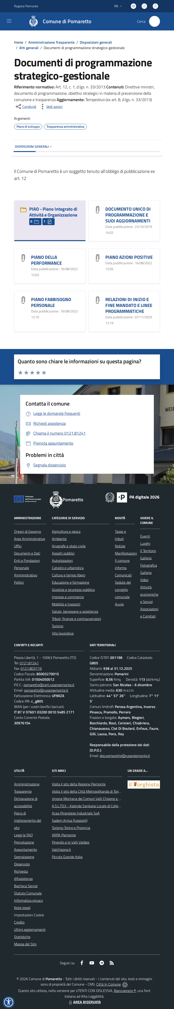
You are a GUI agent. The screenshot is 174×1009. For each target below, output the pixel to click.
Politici (19, 582)
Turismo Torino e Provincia (71, 827)
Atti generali (29, 47)
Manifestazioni (126, 553)
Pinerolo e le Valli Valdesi (70, 842)
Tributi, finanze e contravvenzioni (76, 618)
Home (18, 42)
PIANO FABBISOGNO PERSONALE (51, 302)
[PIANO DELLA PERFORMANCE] (23, 257)
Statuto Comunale (28, 893)
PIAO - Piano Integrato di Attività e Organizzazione (53, 211)
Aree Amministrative (29, 538)
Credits (19, 922)
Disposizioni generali (96, 42)
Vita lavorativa (63, 633)
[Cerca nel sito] (154, 21)
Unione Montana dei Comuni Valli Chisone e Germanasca (94, 798)
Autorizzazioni (62, 560)
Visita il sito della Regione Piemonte (79, 784)
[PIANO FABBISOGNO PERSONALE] (23, 299)
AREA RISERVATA (84, 1002)
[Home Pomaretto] (57, 21)
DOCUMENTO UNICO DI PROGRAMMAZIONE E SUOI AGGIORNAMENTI (128, 214)
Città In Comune (108, 984)
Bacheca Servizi (26, 886)
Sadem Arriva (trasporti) (69, 820)
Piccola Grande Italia (67, 857)
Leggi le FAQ (23, 835)
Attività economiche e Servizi (149, 594)
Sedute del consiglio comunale (123, 590)
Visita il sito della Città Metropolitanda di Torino (87, 791)
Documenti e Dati (27, 553)
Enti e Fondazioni (27, 560)
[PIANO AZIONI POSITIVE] (97, 257)
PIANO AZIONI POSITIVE (129, 257)
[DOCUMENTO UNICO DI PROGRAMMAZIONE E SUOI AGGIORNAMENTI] (97, 209)
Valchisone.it (61, 849)
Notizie (120, 546)
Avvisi (119, 604)
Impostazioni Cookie (29, 915)
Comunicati (123, 575)
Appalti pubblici (63, 553)
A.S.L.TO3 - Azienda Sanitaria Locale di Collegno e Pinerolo (96, 806)
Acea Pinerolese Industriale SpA (76, 813)
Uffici (18, 546)
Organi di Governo (27, 531)
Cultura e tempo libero (68, 575)
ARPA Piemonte (64, 835)
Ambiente (59, 538)
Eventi (145, 536)
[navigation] (9, 21)
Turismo (57, 626)
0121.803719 (31, 668)
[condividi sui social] (25, 106)
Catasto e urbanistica (68, 568)
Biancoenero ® (125, 990)
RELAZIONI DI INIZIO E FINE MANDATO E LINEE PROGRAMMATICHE (128, 305)
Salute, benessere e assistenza (75, 611)
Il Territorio (148, 550)
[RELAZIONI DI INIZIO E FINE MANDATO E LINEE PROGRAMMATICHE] (97, 299)
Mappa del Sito (25, 944)
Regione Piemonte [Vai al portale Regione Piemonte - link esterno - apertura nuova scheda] (26, 6)
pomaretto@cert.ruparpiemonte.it (49, 685)
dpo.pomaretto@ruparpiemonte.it (125, 755)
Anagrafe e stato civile (69, 546)
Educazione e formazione (70, 582)
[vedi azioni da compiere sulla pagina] (50, 106)
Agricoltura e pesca (66, 531)
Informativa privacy (28, 900)
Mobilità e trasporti (66, 604)
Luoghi (145, 543)
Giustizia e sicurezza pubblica (73, 589)
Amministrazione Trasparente (51, 42)
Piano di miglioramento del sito (27, 820)
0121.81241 (29, 663)
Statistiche (22, 936)
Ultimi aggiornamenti (30, 929)
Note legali (22, 907)
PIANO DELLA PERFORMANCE (46, 260)
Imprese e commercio (68, 597)
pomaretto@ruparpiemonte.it (46, 690)
